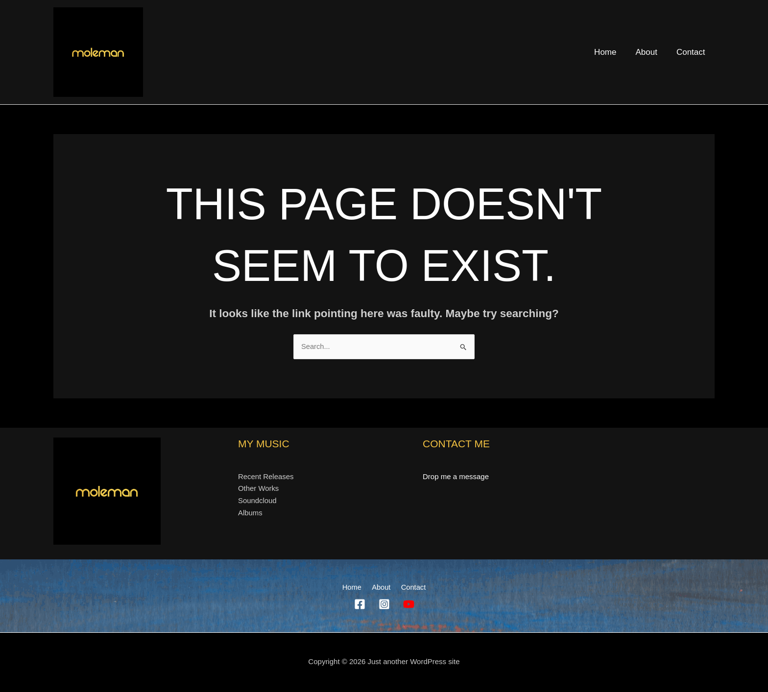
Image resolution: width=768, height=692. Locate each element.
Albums (250, 513)
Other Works (258, 488)
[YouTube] (408, 604)
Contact (691, 52)
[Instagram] (384, 604)
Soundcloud (257, 501)
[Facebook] (359, 604)
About (650, 52)
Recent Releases (266, 476)
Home (611, 52)
